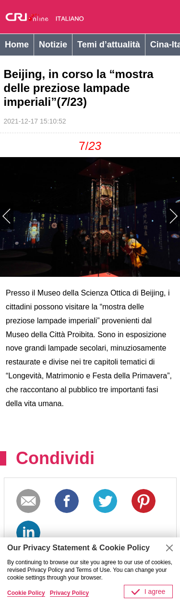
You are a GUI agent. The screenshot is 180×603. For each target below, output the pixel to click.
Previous (45, 217)
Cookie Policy (26, 593)
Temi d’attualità (108, 44)
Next (135, 217)
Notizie (53, 44)
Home (17, 44)
